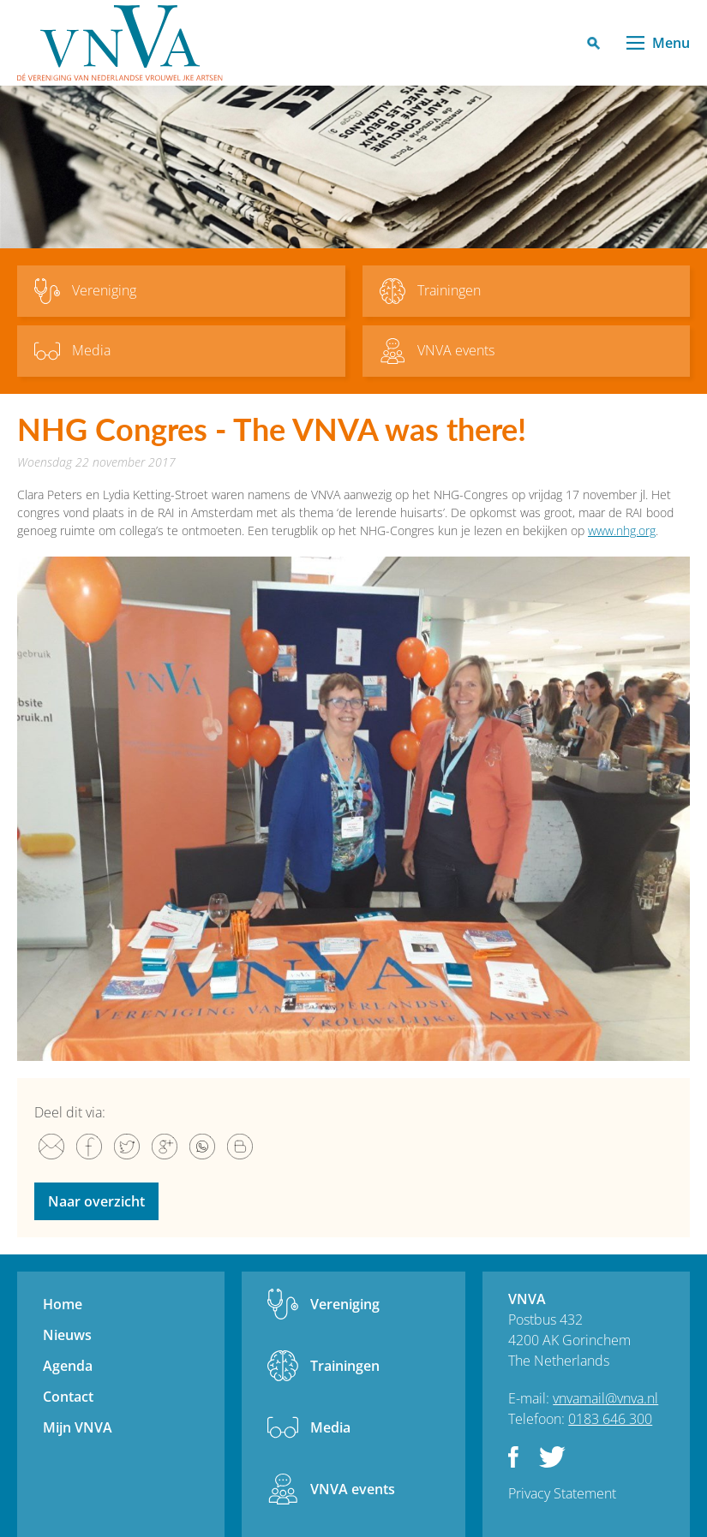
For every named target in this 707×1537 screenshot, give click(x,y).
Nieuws (67, 1335)
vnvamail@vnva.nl (605, 1398)
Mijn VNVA (77, 1427)
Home (62, 1304)
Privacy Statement (562, 1493)
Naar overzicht (96, 1201)
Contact (68, 1396)
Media (330, 1427)
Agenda (68, 1366)
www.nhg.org (622, 530)
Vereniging (345, 1304)
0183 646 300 (610, 1418)
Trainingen (345, 1365)
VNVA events (352, 1489)
